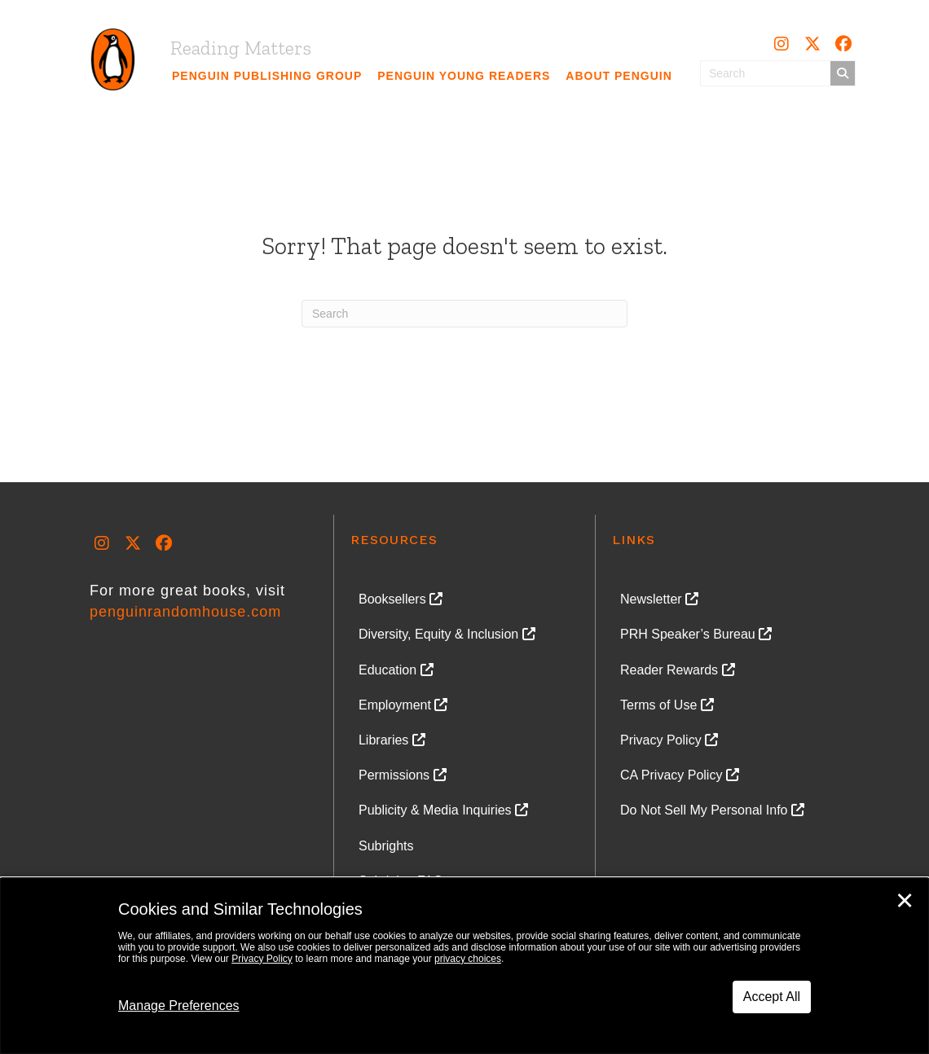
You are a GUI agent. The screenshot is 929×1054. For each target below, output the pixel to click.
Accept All (771, 996)
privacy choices (467, 958)
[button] (781, 44)
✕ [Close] (904, 901)
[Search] (464, 313)
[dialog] (464, 966)
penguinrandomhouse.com (185, 612)
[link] (267, 75)
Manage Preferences (179, 1005)
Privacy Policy (262, 958)
